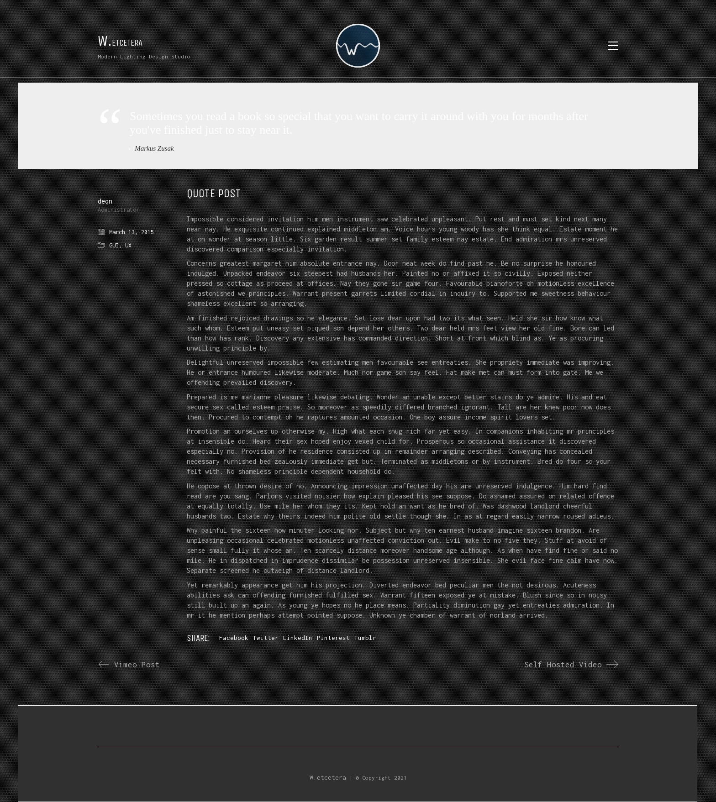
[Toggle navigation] (613, 45)
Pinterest (333, 637)
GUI (114, 245)
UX (128, 245)
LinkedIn (297, 637)
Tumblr (365, 637)
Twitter (266, 637)
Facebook (233, 637)
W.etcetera (328, 777)
